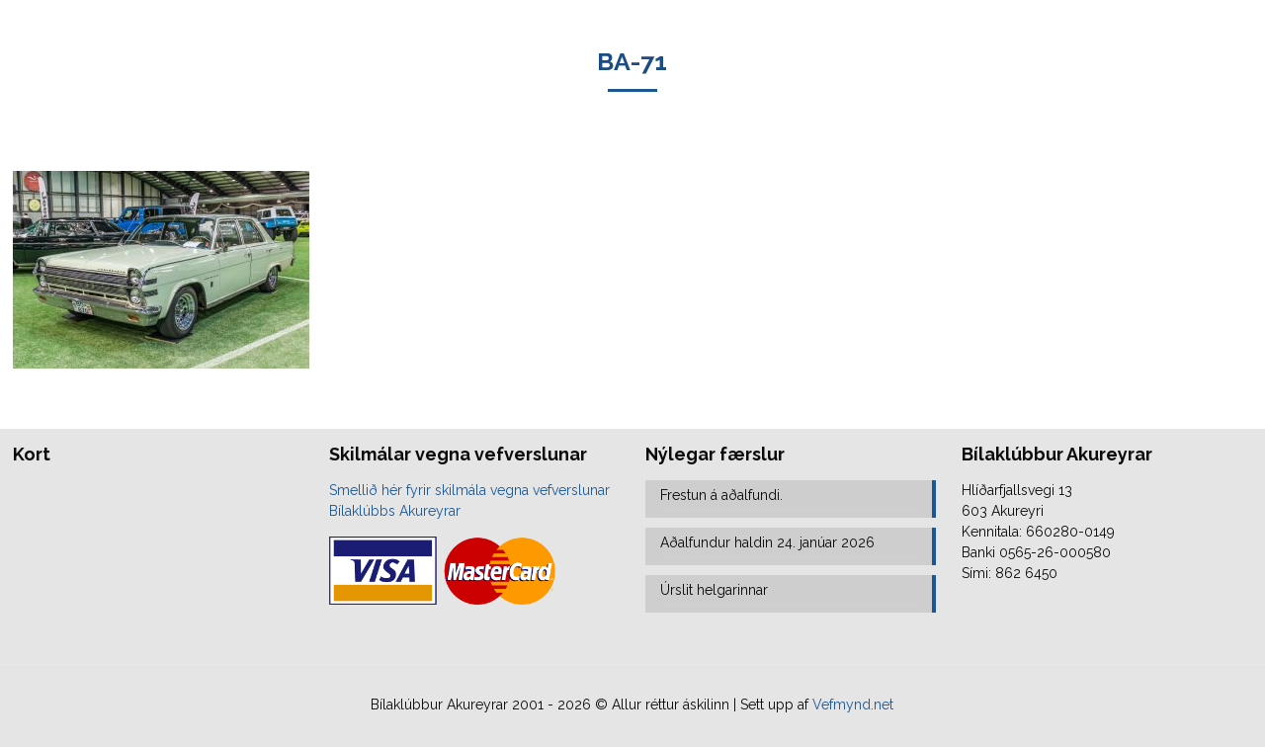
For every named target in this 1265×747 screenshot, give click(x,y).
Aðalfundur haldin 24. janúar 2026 (767, 542)
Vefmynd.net (852, 704)
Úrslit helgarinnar (714, 590)
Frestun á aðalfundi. (721, 495)
